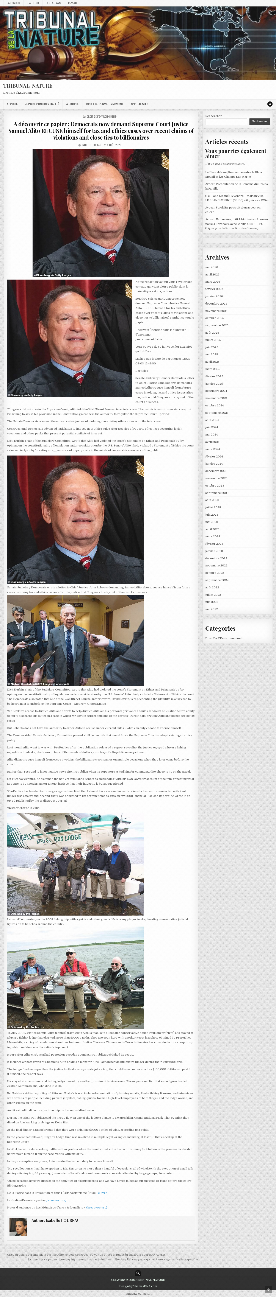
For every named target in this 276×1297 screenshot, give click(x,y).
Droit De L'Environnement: (102, 116)
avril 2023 (212, 529)
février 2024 (214, 456)
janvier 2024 (214, 463)
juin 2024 (211, 427)
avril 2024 (212, 441)
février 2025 (214, 376)
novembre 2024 (216, 398)
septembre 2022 (217, 580)
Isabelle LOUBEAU (91, 145)
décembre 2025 (216, 303)
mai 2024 (211, 434)
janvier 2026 (214, 296)
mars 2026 (212, 281)
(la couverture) (56, 1200)
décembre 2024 (216, 390)
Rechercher (213, 116)
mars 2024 (212, 449)
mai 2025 (211, 354)
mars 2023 (212, 536)
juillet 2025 (213, 340)
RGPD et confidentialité (42, 104)
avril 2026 (212, 274)
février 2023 (214, 543)
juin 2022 (211, 601)
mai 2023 (211, 522)
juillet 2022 (213, 594)
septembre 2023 (217, 493)
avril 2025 (212, 361)
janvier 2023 (214, 551)
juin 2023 (211, 514)
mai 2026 (211, 267)
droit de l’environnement (105, 104)
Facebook (13, 3)
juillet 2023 (213, 507)
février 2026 (214, 289)
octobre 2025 (214, 318)
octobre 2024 (214, 405)
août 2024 (212, 420)
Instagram (53, 3)
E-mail (72, 3)
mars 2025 (212, 369)
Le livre (102, 1192)
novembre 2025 (216, 311)
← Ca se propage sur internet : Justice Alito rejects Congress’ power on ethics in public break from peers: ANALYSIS (85, 1254)
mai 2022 (211, 609)
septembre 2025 (217, 325)
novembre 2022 (216, 565)
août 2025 (212, 332)
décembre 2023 (216, 471)
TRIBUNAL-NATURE (28, 85)
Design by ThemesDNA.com (138, 1286)
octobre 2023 (214, 485)
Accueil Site (139, 104)
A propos (72, 104)
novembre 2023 (216, 478)
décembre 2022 (216, 558)
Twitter (33, 3)
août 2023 (212, 500)
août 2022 (212, 587)
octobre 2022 (214, 572)
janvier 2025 (214, 383)
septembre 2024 (216, 412)
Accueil (12, 104)
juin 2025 (211, 347)
